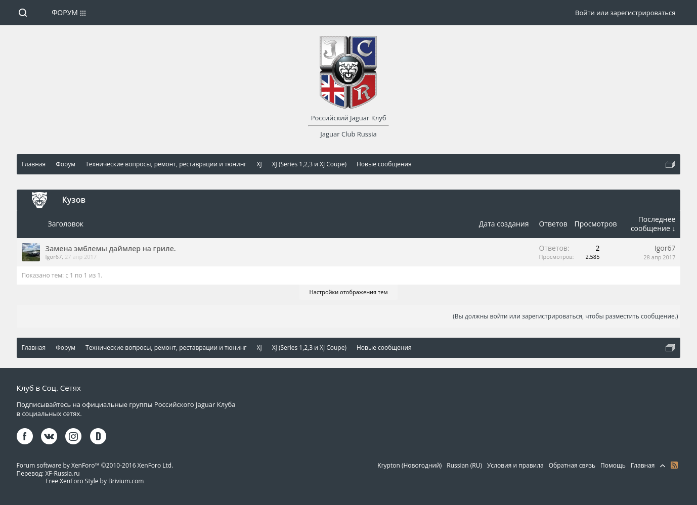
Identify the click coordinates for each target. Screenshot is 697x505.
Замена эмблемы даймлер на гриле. (111, 248)
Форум (65, 12)
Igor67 (54, 256)
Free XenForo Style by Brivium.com (95, 481)
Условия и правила (515, 465)
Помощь (613, 465)
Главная (643, 465)
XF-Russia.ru (62, 473)
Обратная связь (572, 465)
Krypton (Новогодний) (409, 465)
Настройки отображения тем (349, 292)
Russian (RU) (464, 465)
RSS (674, 465)
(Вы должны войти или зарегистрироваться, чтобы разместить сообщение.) (565, 316)
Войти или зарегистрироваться (625, 12)
